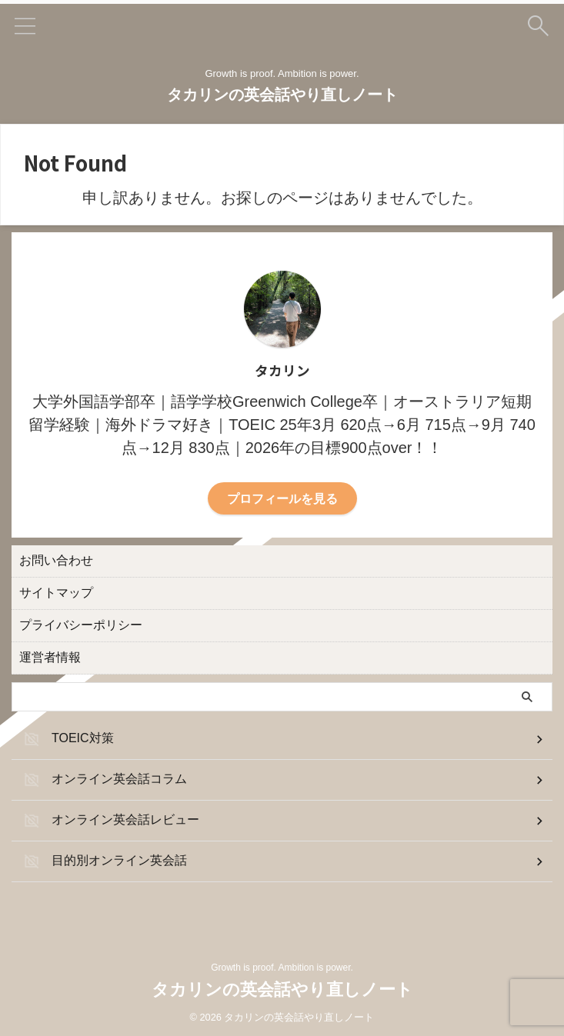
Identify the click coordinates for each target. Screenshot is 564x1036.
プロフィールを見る (282, 497)
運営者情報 (50, 655)
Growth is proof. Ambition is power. (282, 967)
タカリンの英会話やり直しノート (282, 94)
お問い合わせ (56, 558)
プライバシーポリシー (80, 623)
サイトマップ (56, 591)
